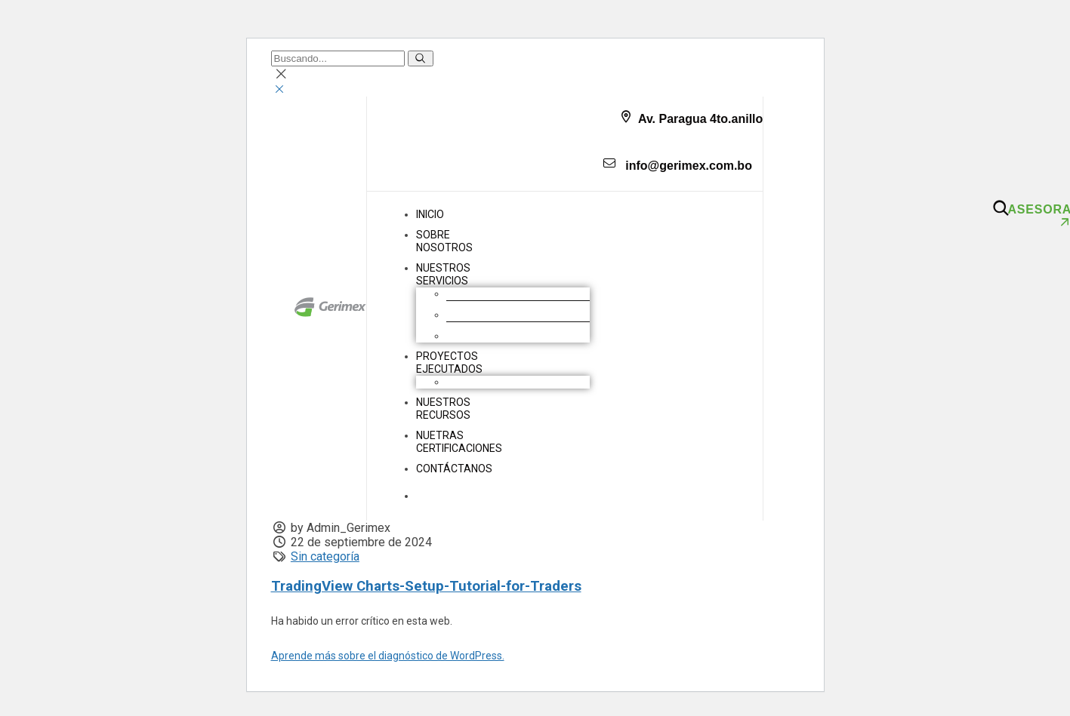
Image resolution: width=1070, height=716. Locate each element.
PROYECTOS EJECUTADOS (449, 362)
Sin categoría (325, 556)
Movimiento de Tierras (500, 293)
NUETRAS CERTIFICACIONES (459, 441)
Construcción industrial (500, 315)
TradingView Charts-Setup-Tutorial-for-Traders (426, 586)
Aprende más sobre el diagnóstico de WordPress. (387, 656)
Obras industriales (489, 382)
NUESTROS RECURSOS (443, 408)
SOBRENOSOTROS (444, 241)
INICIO (430, 214)
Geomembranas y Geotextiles (516, 336)
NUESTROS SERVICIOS (443, 274)
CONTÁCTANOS (454, 468)
